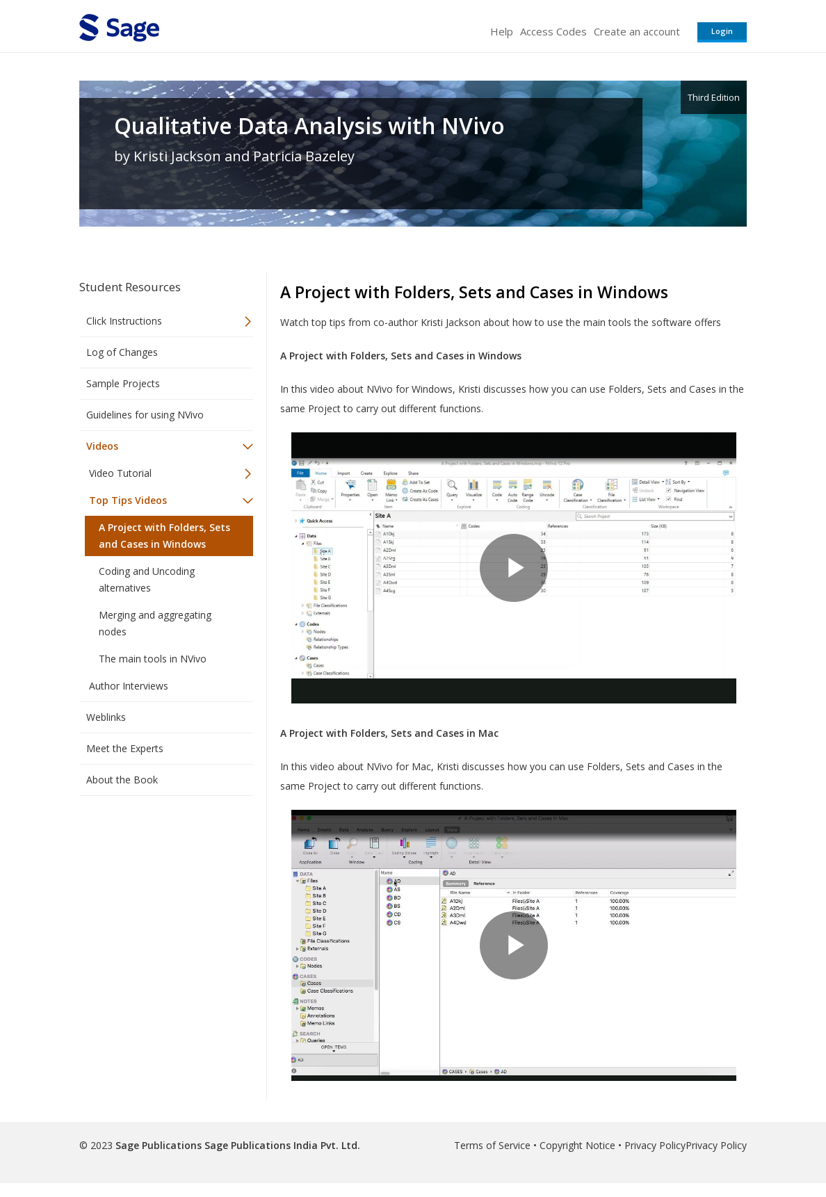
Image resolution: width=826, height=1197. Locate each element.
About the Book (122, 779)
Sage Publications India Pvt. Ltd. (281, 1145)
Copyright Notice (577, 1145)
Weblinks (106, 717)
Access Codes (553, 31)
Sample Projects (123, 383)
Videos (102, 446)
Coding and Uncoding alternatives (147, 579)
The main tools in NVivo (152, 658)
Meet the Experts (124, 748)
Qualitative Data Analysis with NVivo (309, 126)
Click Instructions (124, 320)
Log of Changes (122, 352)
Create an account (637, 31)
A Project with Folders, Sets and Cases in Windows (164, 536)
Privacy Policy (655, 1145)
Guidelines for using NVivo (145, 414)
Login (722, 31)
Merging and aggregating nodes (155, 623)
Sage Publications (158, 1145)
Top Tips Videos (128, 500)
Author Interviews (128, 685)
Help (501, 31)
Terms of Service (492, 1145)
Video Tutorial (120, 473)
